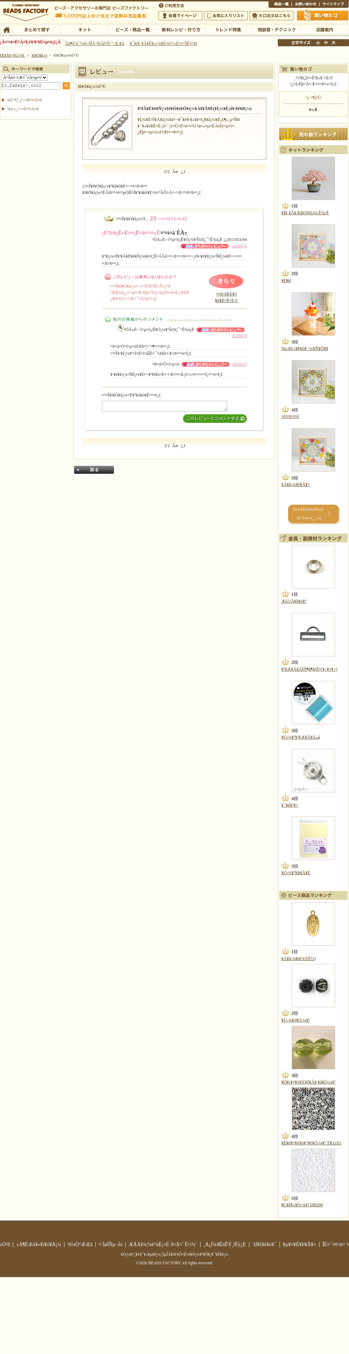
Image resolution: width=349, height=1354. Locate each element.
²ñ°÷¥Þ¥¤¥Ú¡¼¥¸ (180, 15)
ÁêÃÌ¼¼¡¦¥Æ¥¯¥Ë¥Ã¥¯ (276, 29)
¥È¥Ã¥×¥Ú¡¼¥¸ (13, 55)
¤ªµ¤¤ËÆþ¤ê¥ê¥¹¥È (226, 15)
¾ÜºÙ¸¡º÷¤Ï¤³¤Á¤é (24, 100)
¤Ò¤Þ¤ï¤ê (290, 416)
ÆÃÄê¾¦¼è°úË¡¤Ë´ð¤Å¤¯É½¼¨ (163, 1244)
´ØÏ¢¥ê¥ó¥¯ (264, 1244)
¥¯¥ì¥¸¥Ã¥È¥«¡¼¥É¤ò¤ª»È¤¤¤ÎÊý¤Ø (163, 43)
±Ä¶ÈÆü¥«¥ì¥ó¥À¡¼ (38, 1244)
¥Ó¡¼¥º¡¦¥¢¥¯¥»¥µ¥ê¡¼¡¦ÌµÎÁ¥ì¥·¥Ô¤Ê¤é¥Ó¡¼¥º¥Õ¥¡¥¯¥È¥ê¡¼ (174, 1254)
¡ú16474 (239, 245)
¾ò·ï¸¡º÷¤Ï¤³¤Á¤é (23, 108)
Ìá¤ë (94, 470)
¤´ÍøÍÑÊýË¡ (172, 5)
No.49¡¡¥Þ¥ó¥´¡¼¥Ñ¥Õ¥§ (304, 348)
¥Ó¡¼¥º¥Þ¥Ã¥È (295, 872)
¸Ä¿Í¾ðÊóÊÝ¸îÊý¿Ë (224, 1244)
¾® (318, 42)
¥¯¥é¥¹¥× (289, 805)
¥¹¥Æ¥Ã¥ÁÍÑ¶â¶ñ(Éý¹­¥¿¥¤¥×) (309, 669)
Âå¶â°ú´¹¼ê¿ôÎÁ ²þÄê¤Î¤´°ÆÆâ (94, 43)
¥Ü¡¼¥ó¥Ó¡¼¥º (295, 1020)
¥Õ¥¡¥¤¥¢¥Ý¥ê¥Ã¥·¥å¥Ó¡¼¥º (308, 1082)
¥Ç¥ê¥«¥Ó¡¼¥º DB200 (302, 1204)
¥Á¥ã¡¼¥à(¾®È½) (298, 958)
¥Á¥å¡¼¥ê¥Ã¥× (295, 484)
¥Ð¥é (286, 280)
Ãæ (326, 42)
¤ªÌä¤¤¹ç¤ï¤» (305, 5)
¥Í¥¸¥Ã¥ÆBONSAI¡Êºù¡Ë (305, 212)
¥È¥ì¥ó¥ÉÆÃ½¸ (228, 29)
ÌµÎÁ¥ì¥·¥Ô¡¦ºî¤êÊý (180, 29)
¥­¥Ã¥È (84, 29)
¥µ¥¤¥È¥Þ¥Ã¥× (334, 5)
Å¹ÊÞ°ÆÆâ (324, 29)
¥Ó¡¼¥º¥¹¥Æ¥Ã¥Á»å (300, 737)
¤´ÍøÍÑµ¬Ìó (111, 1244)
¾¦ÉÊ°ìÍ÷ (280, 5)
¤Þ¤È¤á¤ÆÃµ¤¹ (36, 29)
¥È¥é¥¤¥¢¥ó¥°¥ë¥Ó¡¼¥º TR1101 (311, 1142)
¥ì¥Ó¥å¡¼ (39, 55)
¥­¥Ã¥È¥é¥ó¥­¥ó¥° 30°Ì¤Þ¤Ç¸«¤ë (308, 514)
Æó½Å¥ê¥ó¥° (294, 601)
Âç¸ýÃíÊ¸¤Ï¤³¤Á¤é (271, 15)
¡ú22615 (239, 364)
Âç (333, 42)
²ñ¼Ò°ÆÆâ (80, 1244)
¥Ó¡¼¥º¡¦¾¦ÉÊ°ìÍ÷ (132, 29)
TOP (6, 29)
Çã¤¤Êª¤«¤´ (323, 15)
